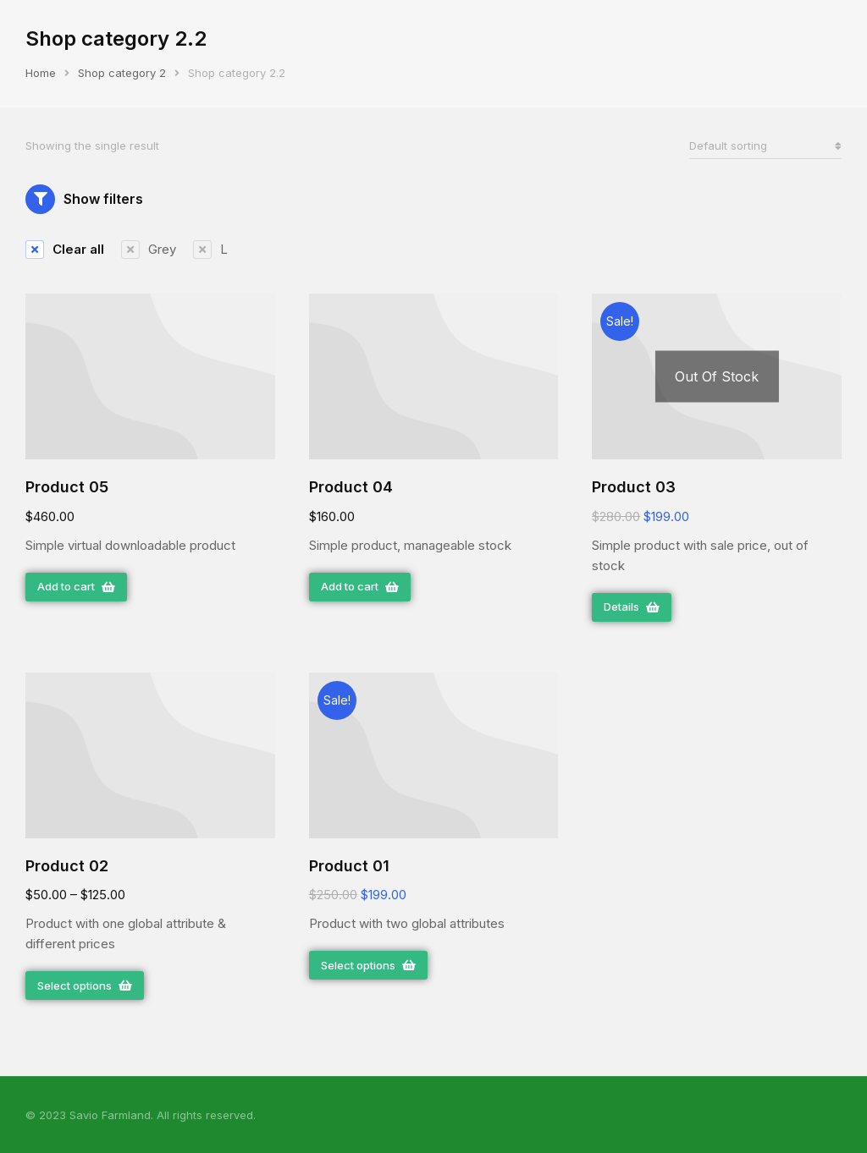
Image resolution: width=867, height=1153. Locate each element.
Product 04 (351, 487)
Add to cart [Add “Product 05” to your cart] (76, 586)
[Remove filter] (64, 249)
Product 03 (634, 487)
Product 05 (66, 487)
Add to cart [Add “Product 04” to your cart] (360, 586)
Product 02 (66, 866)
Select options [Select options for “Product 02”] (84, 985)
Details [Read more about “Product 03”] (632, 606)
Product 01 (349, 866)
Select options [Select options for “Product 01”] (368, 965)
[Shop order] (765, 146)
